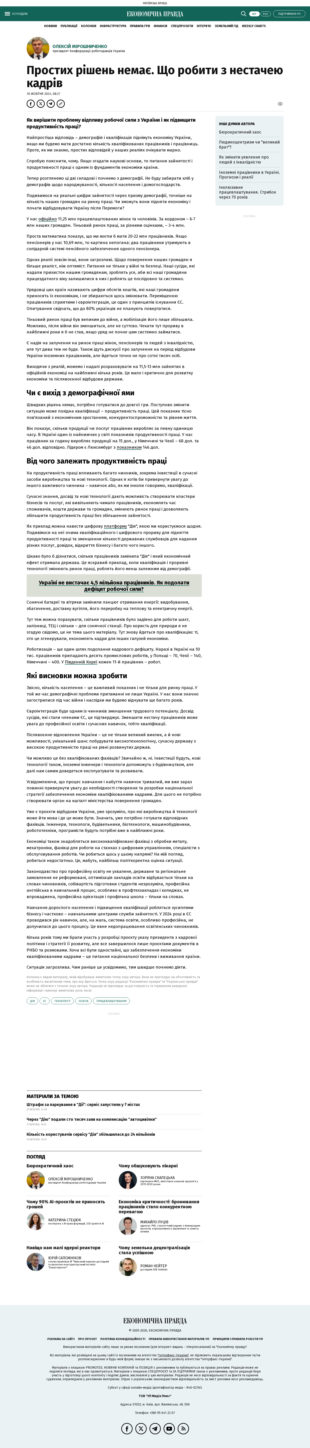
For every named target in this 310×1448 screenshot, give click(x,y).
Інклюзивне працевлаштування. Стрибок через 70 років (247, 192)
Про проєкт (87, 1339)
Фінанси (160, 26)
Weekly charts (254, 26)
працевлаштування (111, 1001)
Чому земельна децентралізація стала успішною (154, 1250)
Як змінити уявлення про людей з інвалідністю (244, 160)
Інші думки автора (237, 124)
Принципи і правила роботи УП (238, 1339)
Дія (32, 1001)
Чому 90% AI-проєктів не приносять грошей (66, 1204)
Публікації (68, 26)
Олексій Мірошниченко (80, 46)
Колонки (88, 26)
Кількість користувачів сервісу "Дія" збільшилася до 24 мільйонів (91, 1134)
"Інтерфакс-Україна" (173, 1355)
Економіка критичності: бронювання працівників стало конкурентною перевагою (159, 1206)
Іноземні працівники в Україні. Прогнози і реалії (249, 175)
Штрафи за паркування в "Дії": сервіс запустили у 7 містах (83, 1104)
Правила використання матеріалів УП (179, 1339)
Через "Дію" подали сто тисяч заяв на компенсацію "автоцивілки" (92, 1119)
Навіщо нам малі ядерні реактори (64, 1247)
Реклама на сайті (61, 1339)
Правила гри (140, 26)
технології (62, 1001)
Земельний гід (226, 26)
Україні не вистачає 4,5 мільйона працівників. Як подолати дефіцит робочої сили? (114, 585)
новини (50, 26)
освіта (83, 1001)
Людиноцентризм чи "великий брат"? (249, 145)
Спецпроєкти (182, 26)
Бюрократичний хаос (50, 1165)
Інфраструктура (113, 26)
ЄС (44, 1001)
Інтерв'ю (204, 26)
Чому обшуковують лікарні (148, 1165)
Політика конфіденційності (122, 1339)
